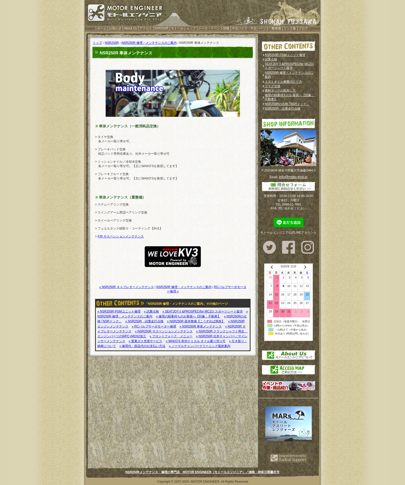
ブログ (303, 28)
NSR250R (161, 28)
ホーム (101, 28)
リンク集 (290, 28)
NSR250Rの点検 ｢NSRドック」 (287, 104)
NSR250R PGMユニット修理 (285, 55)
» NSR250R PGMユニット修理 (119, 311)
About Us (130, 28)
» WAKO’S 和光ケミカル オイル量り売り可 (196, 341)
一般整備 (275, 28)
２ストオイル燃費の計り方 (283, 82)
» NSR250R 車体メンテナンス (201, 326)
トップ (97, 43)
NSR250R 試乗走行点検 (282, 108)
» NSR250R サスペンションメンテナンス (163, 331)
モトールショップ (183, 28)
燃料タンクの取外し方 (280, 90)
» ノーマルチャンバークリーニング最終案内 (199, 346)
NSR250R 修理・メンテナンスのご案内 (148, 43)
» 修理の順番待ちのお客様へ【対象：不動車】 (188, 316)
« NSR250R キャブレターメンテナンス (126, 287)
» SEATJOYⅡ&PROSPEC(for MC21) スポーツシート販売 (202, 311)
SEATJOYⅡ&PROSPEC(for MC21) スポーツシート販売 (289, 66)
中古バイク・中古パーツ (249, 28)
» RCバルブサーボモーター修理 (154, 326)
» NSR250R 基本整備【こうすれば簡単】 (195, 321)
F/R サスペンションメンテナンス (121, 236)
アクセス (145, 28)
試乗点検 (271, 59)
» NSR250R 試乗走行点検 (144, 321)
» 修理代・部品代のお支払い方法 (142, 346)
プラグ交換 (272, 86)
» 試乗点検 (151, 311)
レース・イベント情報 (213, 28)
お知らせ (115, 28)
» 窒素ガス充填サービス (145, 341)
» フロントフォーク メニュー (171, 336)
